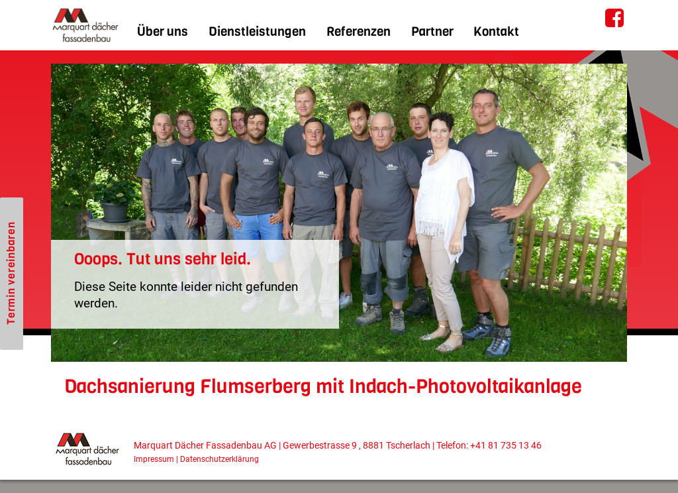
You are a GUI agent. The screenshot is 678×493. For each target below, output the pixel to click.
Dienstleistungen (257, 31)
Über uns (162, 31)
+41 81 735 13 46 (506, 445)
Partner (432, 31)
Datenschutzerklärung (219, 459)
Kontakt (496, 31)
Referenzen (358, 31)
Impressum (154, 459)
